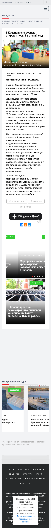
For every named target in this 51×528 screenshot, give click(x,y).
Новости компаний (35, 479)
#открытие (36, 201)
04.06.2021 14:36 (15, 302)
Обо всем (39, 21)
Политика (23, 469)
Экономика (38, 469)
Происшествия (13, 479)
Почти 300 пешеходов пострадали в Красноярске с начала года (21, 422)
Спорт (39, 474)
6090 (27, 302)
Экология (6, 21)
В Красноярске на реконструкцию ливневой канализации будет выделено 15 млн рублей (24, 311)
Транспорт (41, 237)
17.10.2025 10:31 (13, 415)
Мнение (13, 24)
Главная (11, 469)
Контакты (25, 483)
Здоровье (20, 24)
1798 (24, 415)
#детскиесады (16, 201)
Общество (36, 283)
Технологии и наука (19, 21)
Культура (28, 474)
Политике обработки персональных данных (25, 519)
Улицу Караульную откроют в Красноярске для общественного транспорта (28, 265)
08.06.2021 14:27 (33, 73)
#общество (25, 206)
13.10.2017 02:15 (21, 256)
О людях (5, 24)
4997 (33, 256)
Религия (31, 21)
